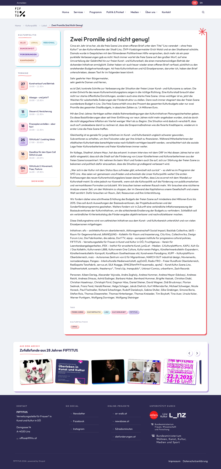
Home (65, 12)
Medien (135, 12)
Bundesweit (27, 48)
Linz (106, 312)
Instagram (78, 428)
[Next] (197, 353)
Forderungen (28, 54)
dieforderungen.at (125, 436)
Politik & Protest (115, 12)
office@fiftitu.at (28, 438)
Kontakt (166, 12)
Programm (95, 12)
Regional (49, 42)
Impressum (175, 461)
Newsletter (79, 413)
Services (78, 12)
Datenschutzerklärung (195, 461)
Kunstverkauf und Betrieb (41, 83)
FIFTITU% (134, 312)
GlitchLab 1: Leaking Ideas (42, 139)
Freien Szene (77, 312)
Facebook (78, 421)
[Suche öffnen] (203, 12)
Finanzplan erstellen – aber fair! (42, 125)
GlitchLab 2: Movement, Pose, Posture (41, 167)
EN (201, 2)
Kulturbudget (119, 312)
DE (194, 2)
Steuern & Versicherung (40, 111)
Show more (37, 181)
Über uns (150, 12)
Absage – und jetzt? (39, 97)
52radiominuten (124, 428)
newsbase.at (122, 421)
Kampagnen (27, 60)
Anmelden (21, 2)
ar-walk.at (121, 413)
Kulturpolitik (31, 25)
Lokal (44, 25)
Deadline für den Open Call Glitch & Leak (42, 153)
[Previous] (190, 353)
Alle (23, 42)
